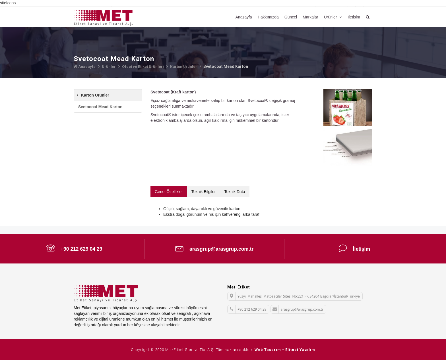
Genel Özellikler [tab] (169, 191)
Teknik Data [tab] (234, 191)
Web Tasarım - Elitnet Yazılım (285, 351)
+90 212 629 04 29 (74, 249)
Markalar (310, 17)
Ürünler (331, 17)
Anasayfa (244, 17)
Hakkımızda (268, 17)
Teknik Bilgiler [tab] (203, 191)
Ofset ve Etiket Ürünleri (144, 66)
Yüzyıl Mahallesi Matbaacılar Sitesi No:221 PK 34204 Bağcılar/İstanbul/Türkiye (294, 298)
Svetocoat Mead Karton (100, 106)
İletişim (354, 17)
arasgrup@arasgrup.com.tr (214, 249)
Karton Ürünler (186, 66)
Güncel (290, 17)
